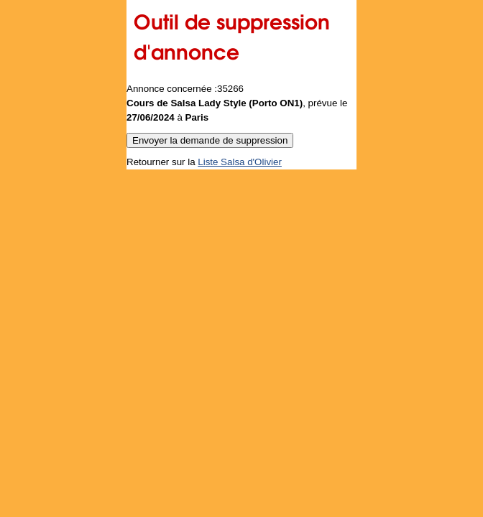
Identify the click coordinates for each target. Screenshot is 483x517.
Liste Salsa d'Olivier (240, 162)
